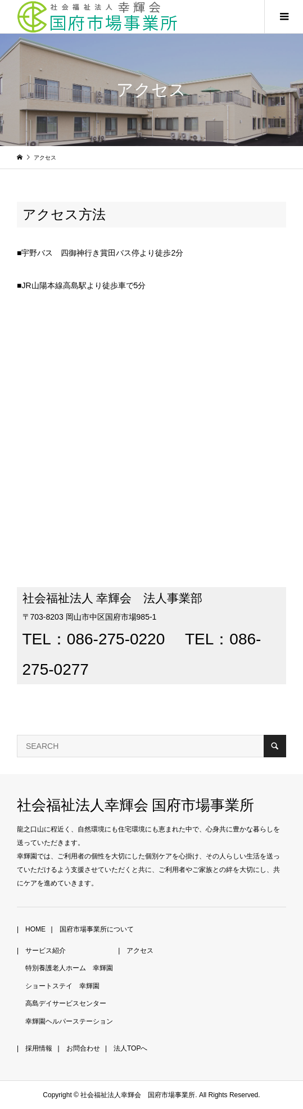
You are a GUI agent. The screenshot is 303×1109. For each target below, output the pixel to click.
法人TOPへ (130, 1048)
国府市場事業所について (97, 929)
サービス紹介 (45, 951)
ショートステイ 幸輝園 (62, 986)
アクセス (139, 951)
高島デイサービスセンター (65, 1003)
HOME (35, 929)
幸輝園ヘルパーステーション (69, 1021)
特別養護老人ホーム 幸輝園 (69, 968)
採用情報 (38, 1048)
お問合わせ (83, 1048)
